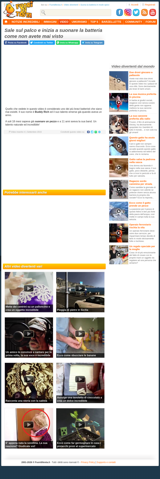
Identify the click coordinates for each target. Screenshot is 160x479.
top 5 (94, 21)
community (133, 21)
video (64, 21)
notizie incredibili (26, 21)
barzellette (111, 21)
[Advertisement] (54, 162)
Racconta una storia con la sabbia (26, 400)
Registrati (148, 4)
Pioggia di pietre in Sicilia (72, 310)
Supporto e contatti (106, 462)
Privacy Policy (88, 462)
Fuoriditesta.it (55, 5)
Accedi (133, 4)
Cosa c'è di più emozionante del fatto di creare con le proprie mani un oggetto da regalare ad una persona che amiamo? (142, 257)
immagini (50, 21)
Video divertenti (71, 5)
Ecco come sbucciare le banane (76, 355)
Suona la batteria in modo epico (94, 5)
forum (151, 21)
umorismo (79, 21)
